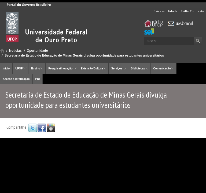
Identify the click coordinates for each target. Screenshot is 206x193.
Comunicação (162, 68)
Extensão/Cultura (92, 68)
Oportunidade (37, 51)
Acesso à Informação (16, 78)
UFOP (19, 68)
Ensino (35, 68)
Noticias (15, 51)
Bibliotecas (138, 68)
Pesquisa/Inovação (60, 68)
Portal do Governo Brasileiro (29, 4)
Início (2, 50)
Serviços (117, 68)
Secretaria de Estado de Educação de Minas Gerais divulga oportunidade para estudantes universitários (84, 55)
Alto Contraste (192, 11)
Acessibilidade (165, 11)
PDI (37, 78)
